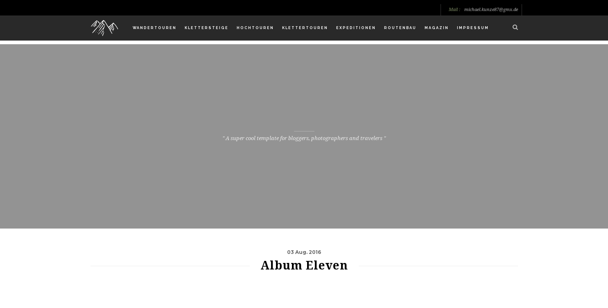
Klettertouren (305, 28)
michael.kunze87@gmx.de (491, 9)
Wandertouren (154, 28)
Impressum (473, 28)
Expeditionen (356, 28)
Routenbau (400, 28)
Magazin (437, 28)
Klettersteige (206, 28)
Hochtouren (255, 28)
